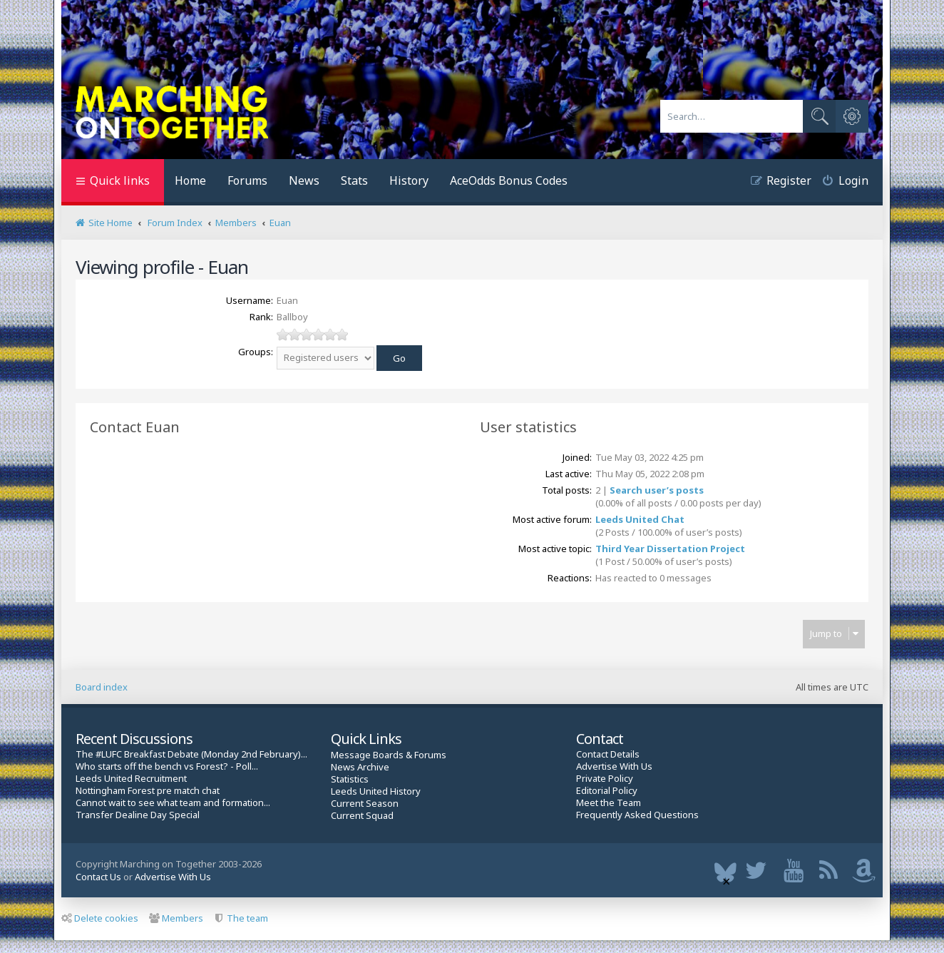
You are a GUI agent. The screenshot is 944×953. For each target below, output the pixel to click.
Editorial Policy (606, 791)
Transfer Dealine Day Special (138, 815)
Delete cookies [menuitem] (99, 918)
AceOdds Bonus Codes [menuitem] (509, 180)
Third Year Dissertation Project (670, 548)
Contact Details (608, 754)
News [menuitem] (304, 180)
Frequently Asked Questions (637, 815)
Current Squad (362, 816)
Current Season (365, 803)
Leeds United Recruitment (131, 779)
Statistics (350, 779)
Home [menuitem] (190, 180)
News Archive (360, 767)
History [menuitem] (409, 180)
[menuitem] (839, 182)
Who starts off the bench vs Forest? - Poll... (167, 766)
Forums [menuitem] (247, 180)
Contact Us (98, 876)
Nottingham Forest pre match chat (148, 791)
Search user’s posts (657, 490)
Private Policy (604, 779)
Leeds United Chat (639, 519)
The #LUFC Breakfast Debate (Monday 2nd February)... (191, 754)
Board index (102, 687)
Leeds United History (376, 791)
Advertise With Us (614, 766)
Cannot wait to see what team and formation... (173, 803)
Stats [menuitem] (354, 180)
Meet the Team (608, 803)
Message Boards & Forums (388, 754)
